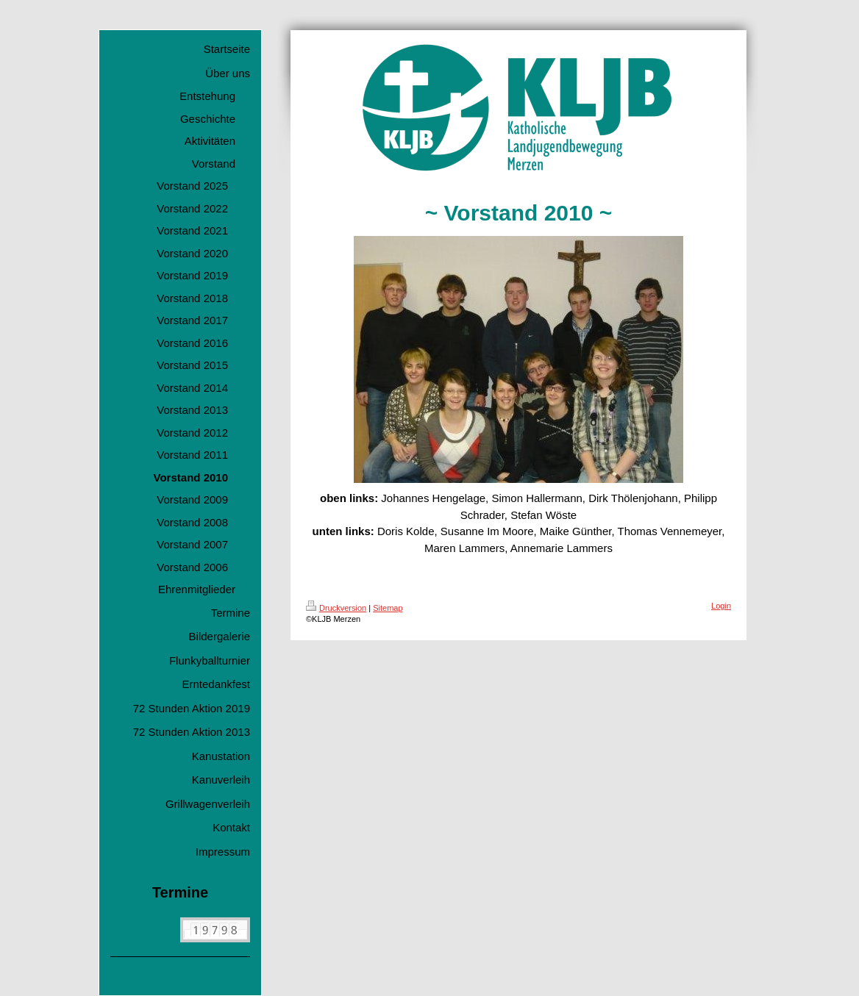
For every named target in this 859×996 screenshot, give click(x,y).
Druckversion (336, 607)
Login (721, 605)
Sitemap (387, 607)
